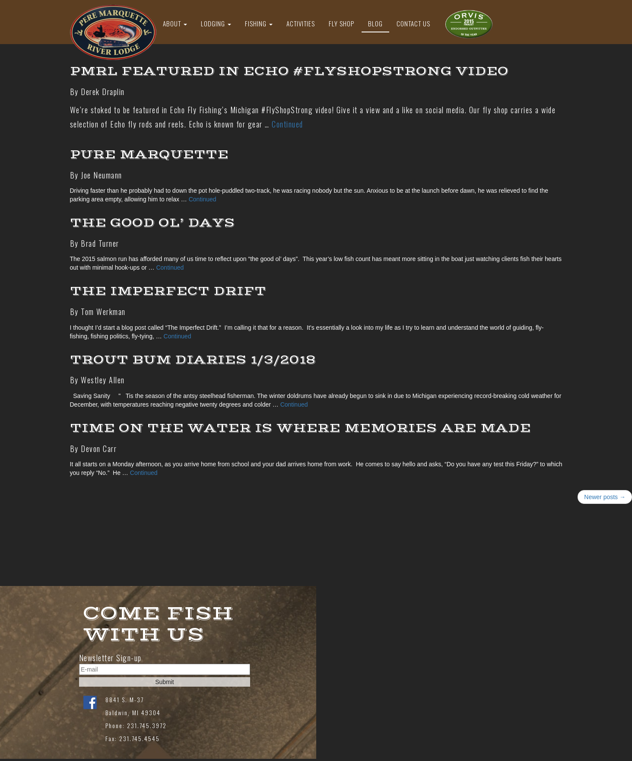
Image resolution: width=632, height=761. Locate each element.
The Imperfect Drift (168, 291)
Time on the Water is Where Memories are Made (300, 428)
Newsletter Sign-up (110, 658)
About (175, 23)
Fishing (259, 23)
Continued (287, 124)
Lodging (216, 23)
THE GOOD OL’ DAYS (152, 222)
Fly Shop (341, 23)
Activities (300, 23)
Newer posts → (605, 497)
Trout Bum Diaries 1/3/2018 (193, 359)
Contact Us (413, 23)
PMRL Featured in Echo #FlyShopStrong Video (289, 71)
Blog (375, 23)
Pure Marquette (149, 154)
